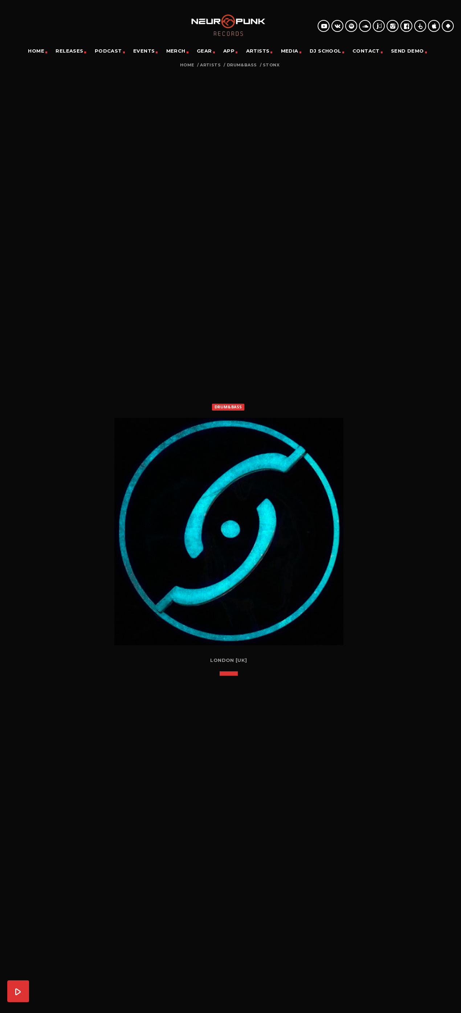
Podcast (108, 51)
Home (36, 51)
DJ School (325, 51)
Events (144, 51)
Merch (175, 51)
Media (289, 51)
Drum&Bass (242, 65)
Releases (69, 51)
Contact (366, 51)
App (228, 51)
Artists (258, 51)
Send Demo (407, 51)
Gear (204, 51)
